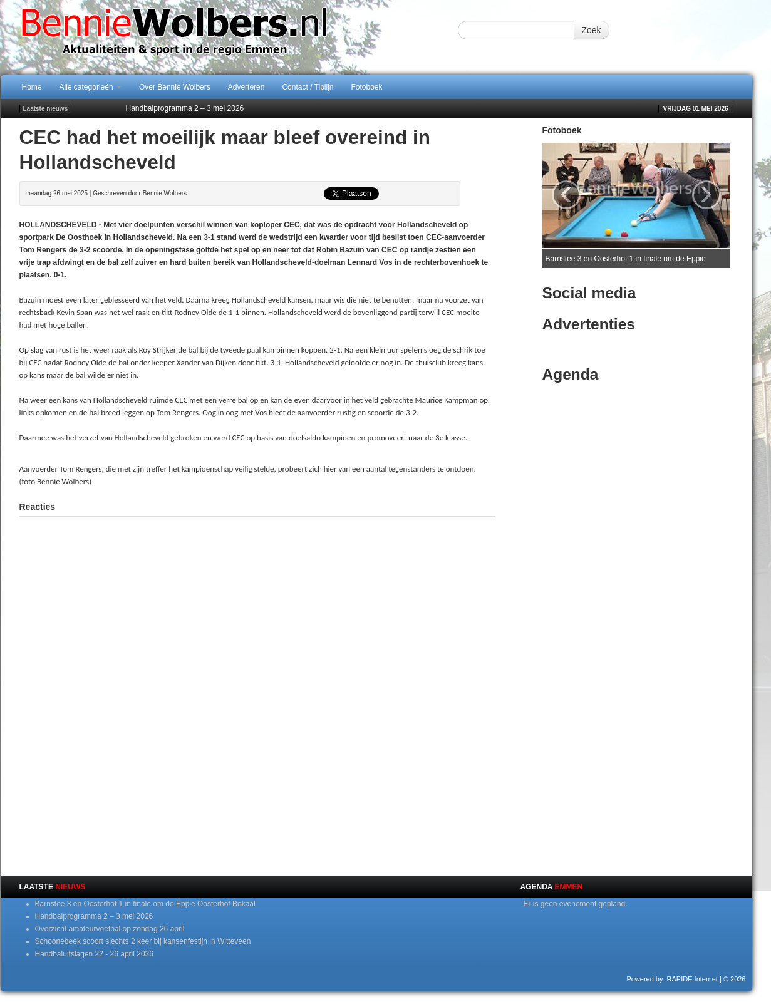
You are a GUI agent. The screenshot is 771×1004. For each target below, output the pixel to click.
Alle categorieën (91, 87)
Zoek (591, 30)
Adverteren (246, 87)
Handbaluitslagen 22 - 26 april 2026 (94, 954)
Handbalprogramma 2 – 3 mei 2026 (185, 108)
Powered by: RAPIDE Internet (672, 979)
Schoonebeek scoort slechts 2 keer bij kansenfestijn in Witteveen (143, 941)
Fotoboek (367, 87)
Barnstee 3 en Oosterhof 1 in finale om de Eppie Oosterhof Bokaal (145, 903)
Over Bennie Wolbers (174, 87)
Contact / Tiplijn (307, 87)
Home (32, 87)
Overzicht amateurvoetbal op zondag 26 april (110, 928)
